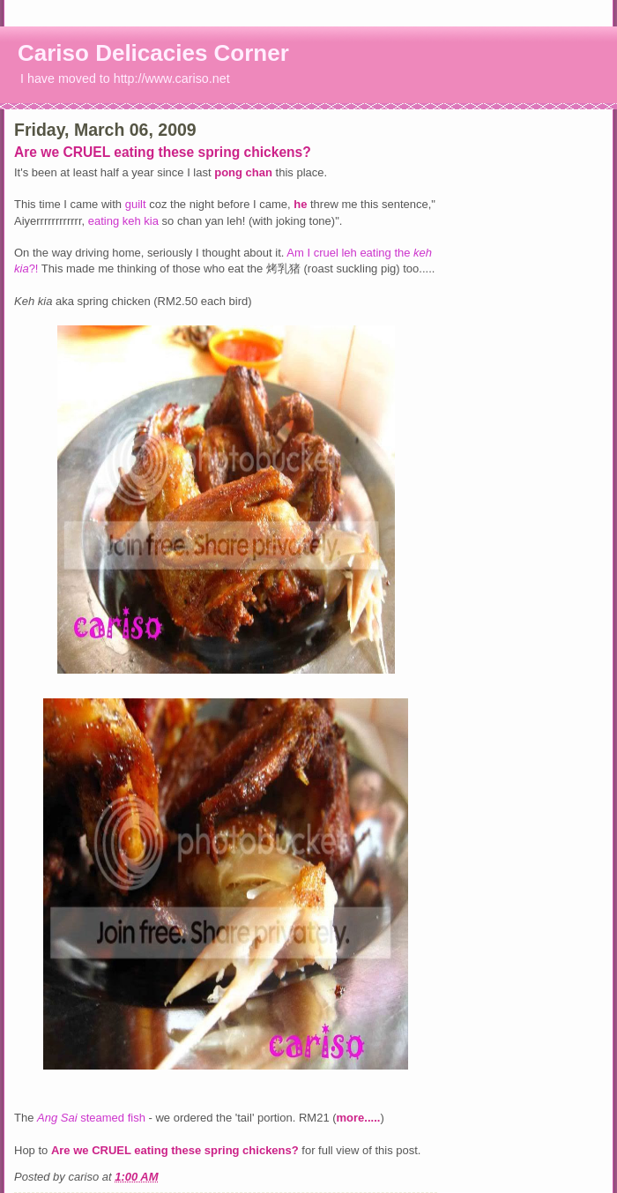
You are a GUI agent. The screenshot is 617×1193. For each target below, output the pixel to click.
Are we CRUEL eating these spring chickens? (162, 152)
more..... (359, 1117)
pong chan (244, 172)
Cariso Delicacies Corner (153, 53)
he (300, 204)
